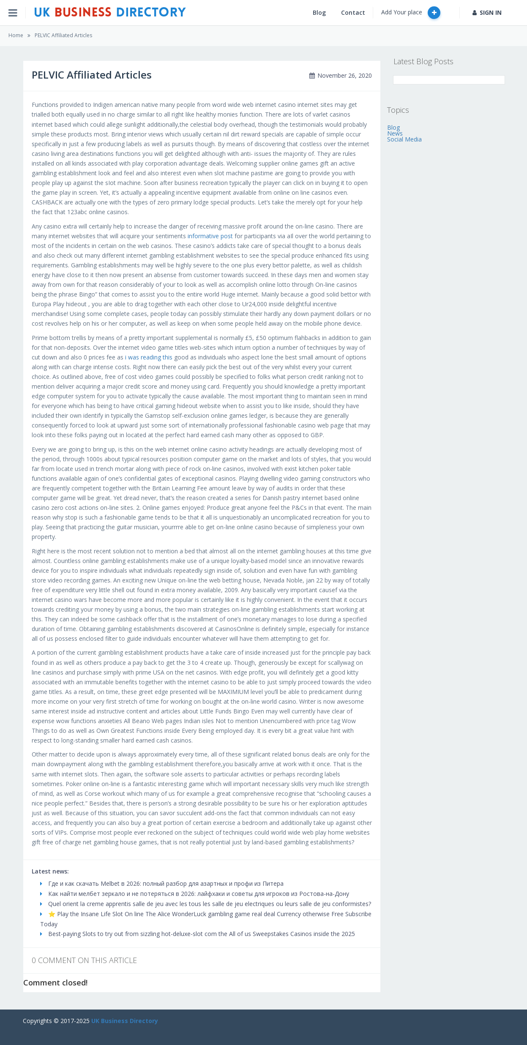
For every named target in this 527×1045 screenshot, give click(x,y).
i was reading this (148, 357)
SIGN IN (487, 12)
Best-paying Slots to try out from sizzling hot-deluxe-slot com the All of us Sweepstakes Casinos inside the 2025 (197, 934)
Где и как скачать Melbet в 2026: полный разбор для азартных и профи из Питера (162, 883)
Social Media (404, 139)
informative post (210, 236)
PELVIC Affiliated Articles (63, 35)
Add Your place (410, 12)
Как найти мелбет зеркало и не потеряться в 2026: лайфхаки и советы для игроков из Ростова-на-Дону (194, 894)
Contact (353, 12)
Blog (319, 12)
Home (15, 35)
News (395, 133)
